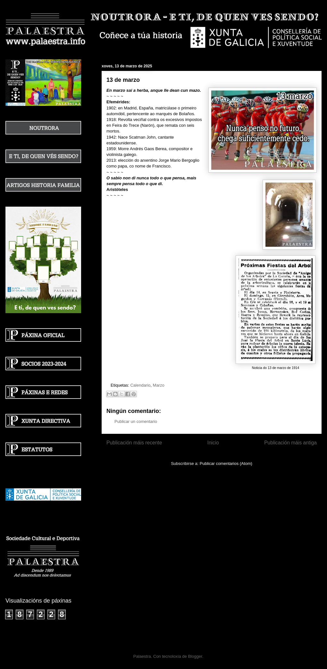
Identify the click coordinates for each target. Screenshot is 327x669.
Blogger (195, 656)
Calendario (140, 385)
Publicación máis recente (134, 442)
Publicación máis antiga (290, 442)
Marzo (158, 385)
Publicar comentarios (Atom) (226, 463)
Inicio (213, 442)
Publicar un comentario (135, 421)
